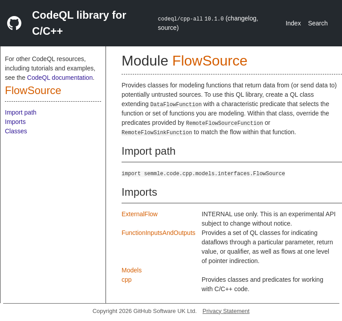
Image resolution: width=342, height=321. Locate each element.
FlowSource (33, 90)
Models (132, 270)
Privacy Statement (226, 311)
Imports (15, 121)
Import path (21, 112)
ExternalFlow (140, 214)
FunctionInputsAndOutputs (158, 232)
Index (293, 23)
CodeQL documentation (60, 77)
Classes (16, 131)
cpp (127, 279)
